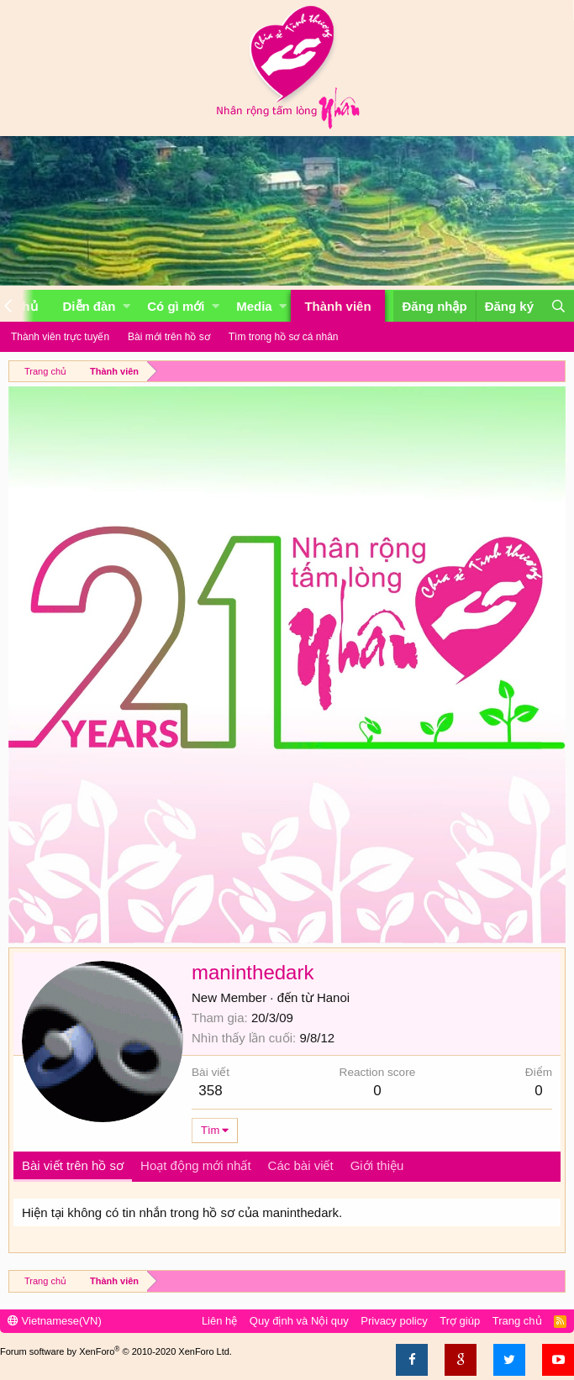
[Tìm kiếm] (558, 306)
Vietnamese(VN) (55, 1320)
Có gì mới (175, 306)
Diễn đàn (89, 306)
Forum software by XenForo (116, 1351)
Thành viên (337, 306)
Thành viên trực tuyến (60, 337)
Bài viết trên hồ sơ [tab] (73, 1165)
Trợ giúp (460, 1320)
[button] (126, 306)
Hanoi (333, 997)
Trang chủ (517, 1320)
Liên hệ (219, 1320)
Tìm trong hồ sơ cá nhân (284, 337)
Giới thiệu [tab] (377, 1165)
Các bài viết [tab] (301, 1165)
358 (210, 1091)
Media (254, 306)
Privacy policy (394, 1320)
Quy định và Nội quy (299, 1320)
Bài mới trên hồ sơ (169, 337)
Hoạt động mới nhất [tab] (195, 1165)
